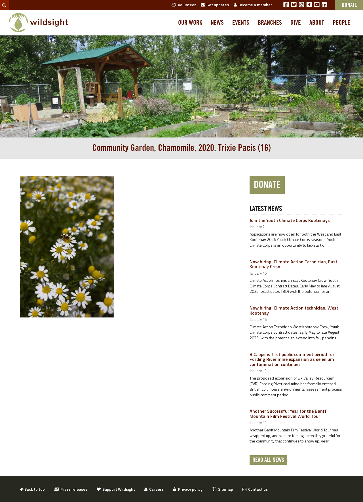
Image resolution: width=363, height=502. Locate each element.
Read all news (268, 460)
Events (240, 23)
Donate (267, 185)
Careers (154, 489)
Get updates (215, 5)
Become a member (253, 5)
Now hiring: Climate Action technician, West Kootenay (294, 310)
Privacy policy (187, 489)
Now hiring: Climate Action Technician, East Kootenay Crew (293, 264)
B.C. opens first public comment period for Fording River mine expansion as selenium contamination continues (292, 359)
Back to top (32, 489)
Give (295, 23)
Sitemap (222, 489)
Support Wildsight (116, 489)
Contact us (255, 489)
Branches (270, 23)
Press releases (70, 489)
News (217, 23)
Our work (190, 23)
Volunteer (184, 5)
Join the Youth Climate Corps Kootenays (290, 220)
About (316, 23)
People (341, 23)
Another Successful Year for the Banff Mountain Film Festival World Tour (288, 414)
